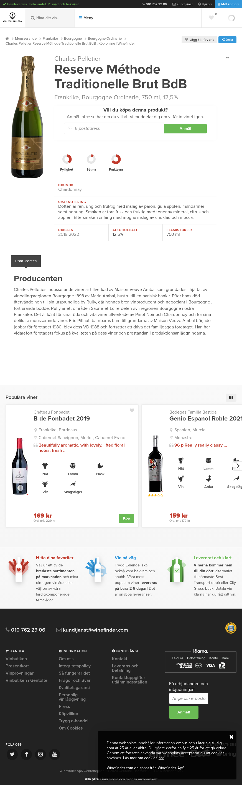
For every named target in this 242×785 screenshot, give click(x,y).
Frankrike (66, 97)
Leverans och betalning (125, 665)
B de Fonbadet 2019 (62, 415)
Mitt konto (228, 4)
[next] (237, 463)
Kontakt (119, 656)
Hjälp (205, 4)
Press (64, 703)
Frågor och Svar (75, 677)
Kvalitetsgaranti (74, 685)
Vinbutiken (16, 656)
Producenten (26, 259)
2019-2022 (68, 234)
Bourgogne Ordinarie (110, 97)
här (161, 758)
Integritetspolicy (75, 663)
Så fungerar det (74, 670)
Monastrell (184, 435)
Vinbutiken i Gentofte (26, 677)
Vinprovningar (20, 670)
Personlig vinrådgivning (72, 694)
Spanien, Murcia (189, 427)
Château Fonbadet (52, 409)
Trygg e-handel (73, 718)
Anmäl (185, 128)
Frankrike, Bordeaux (58, 427)
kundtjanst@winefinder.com (92, 627)
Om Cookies (71, 725)
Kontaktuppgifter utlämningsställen (129, 677)
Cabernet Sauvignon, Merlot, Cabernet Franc (82, 435)
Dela (227, 40)
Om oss (66, 656)
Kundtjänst (182, 4)
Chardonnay (70, 189)
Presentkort (17, 663)
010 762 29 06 (154, 4)
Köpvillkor (68, 711)
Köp (126, 515)
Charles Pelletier (77, 59)
